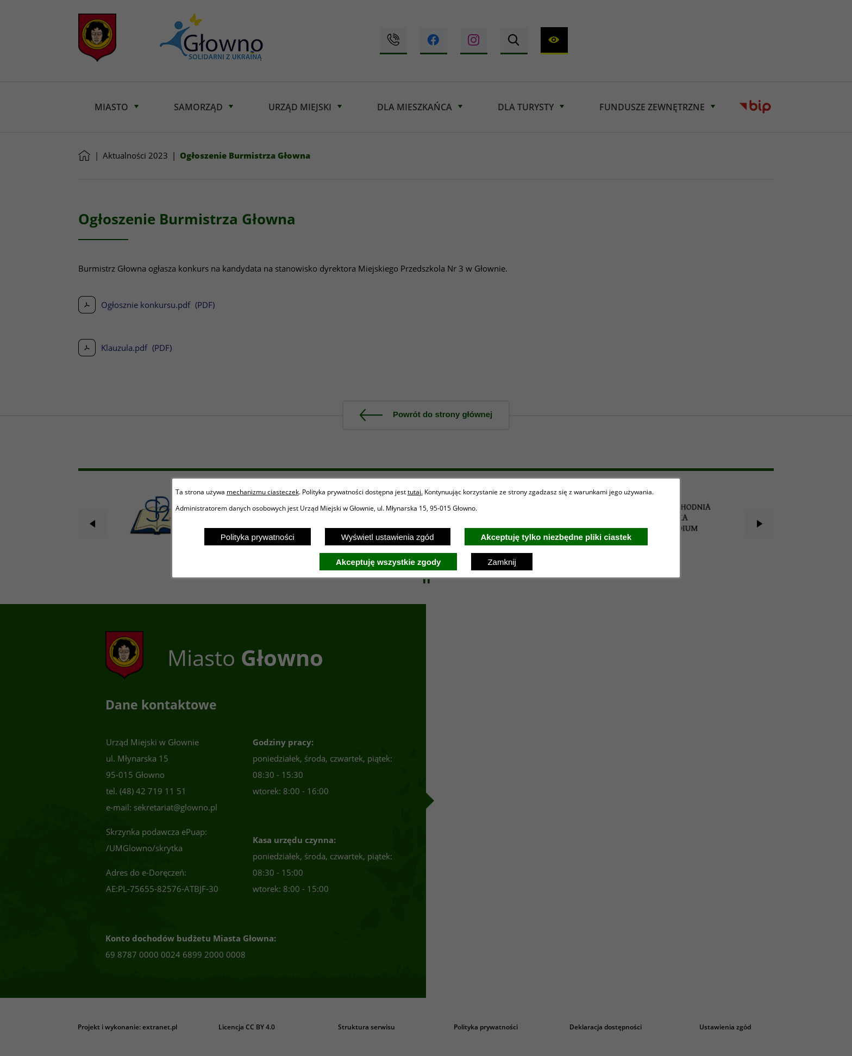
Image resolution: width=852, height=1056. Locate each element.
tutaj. (415, 491)
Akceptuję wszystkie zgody (388, 562)
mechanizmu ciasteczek (263, 491)
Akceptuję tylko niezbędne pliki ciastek (556, 537)
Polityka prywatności (258, 537)
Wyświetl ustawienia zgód (387, 537)
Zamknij (501, 562)
